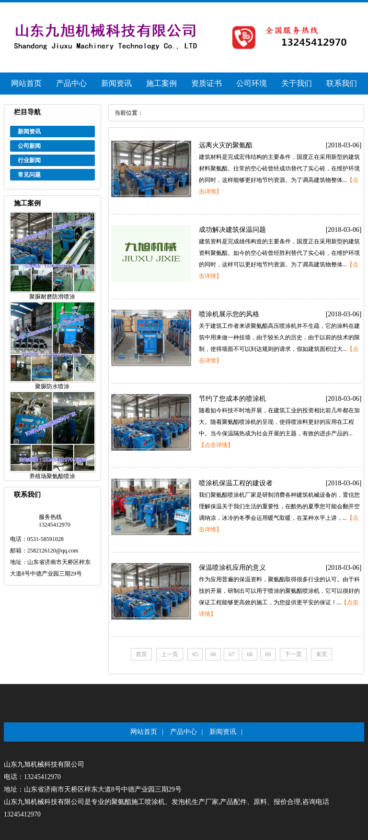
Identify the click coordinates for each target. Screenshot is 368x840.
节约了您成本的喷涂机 (232, 398)
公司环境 (251, 83)
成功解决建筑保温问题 (232, 229)
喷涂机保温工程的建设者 (236, 483)
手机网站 (298, 9)
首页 (141, 654)
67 (231, 654)
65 (195, 654)
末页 (321, 654)
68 (250, 654)
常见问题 (29, 174)
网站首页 (26, 83)
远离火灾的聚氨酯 (226, 145)
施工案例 (161, 83)
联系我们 (341, 83)
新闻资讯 (116, 83)
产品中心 (71, 83)
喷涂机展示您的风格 (229, 314)
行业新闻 (29, 160)
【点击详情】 (216, 445)
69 (268, 654)
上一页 (169, 654)
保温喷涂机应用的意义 (232, 567)
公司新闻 (29, 146)
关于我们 (296, 83)
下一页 (293, 654)
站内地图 (331, 9)
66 (213, 654)
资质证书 (206, 83)
